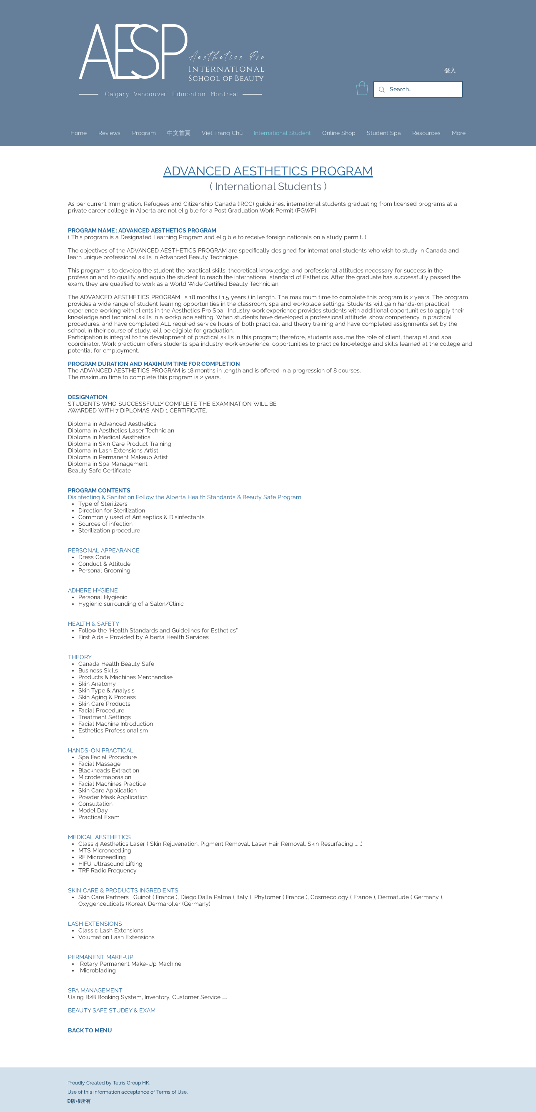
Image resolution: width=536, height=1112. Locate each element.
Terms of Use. (172, 1092)
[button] (362, 88)
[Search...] (417, 89)
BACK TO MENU (90, 1030)
